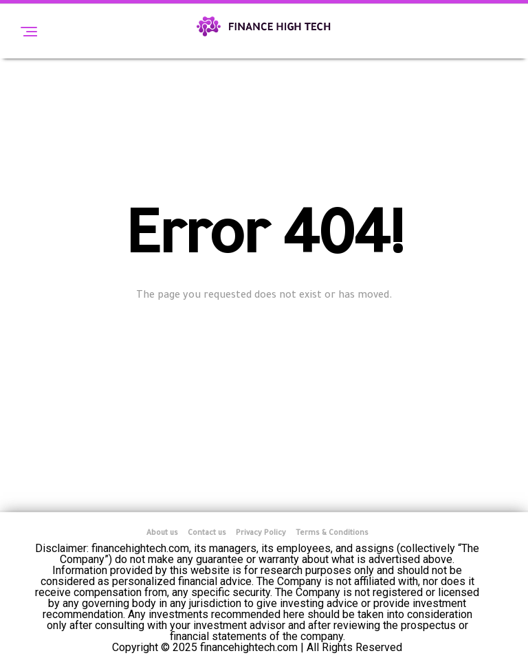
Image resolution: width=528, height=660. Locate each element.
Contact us (207, 533)
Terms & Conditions (332, 533)
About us (162, 533)
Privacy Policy (261, 533)
